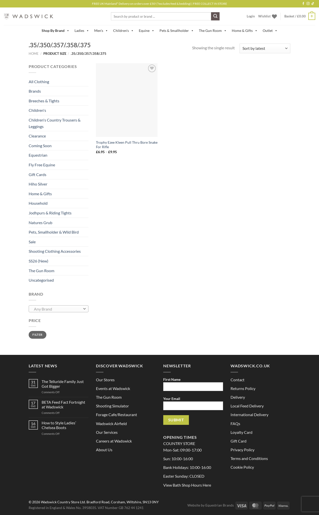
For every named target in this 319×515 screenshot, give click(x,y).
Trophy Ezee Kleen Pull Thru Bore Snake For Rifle (127, 144)
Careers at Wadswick (114, 441)
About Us (104, 449)
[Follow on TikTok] (312, 3)
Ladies (82, 30)
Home (34, 54)
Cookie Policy (242, 467)
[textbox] (57, 309)
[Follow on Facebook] (303, 3)
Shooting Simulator (112, 405)
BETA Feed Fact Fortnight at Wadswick (63, 404)
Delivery (238, 397)
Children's (123, 30)
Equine (147, 30)
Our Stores (105, 379)
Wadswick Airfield (111, 423)
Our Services (107, 432)
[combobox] (58, 308)
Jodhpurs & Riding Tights (50, 212)
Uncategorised (41, 280)
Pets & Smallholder (177, 30)
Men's (101, 30)
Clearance (37, 135)
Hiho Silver (38, 184)
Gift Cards (37, 174)
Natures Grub (40, 222)
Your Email (193, 405)
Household (38, 203)
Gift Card (238, 441)
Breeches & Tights (44, 100)
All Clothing (39, 81)
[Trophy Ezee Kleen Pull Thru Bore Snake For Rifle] (127, 100)
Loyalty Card (241, 432)
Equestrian (38, 155)
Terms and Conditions (249, 458)
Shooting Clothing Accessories (55, 251)
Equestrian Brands (219, 505)
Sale (32, 241)
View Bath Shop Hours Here (187, 485)
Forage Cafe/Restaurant (116, 414)
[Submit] (215, 16)
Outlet (270, 30)
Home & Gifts (245, 30)
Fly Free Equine (42, 164)
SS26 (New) (38, 260)
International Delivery (249, 414)
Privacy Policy (242, 449)
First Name (193, 385)
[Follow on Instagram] (308, 3)
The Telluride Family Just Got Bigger (63, 383)
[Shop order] (264, 48)
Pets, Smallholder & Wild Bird (54, 232)
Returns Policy (243, 388)
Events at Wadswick (113, 388)
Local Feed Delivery (247, 405)
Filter (37, 334)
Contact (237, 379)
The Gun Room (213, 30)
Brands (35, 91)
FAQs (235, 423)
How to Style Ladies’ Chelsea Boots (59, 425)
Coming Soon (40, 145)
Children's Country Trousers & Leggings (54, 123)
